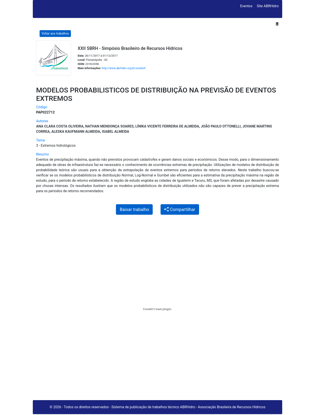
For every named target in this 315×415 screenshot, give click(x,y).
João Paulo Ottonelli (221, 126)
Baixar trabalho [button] (134, 209)
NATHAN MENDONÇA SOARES (109, 126)
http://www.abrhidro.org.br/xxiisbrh (123, 68)
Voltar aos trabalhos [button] (55, 33)
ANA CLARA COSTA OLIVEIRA (60, 126)
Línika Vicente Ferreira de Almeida (167, 126)
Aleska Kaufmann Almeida (75, 131)
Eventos (246, 6)
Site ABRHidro (268, 6)
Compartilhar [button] (179, 209)
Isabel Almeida (115, 131)
